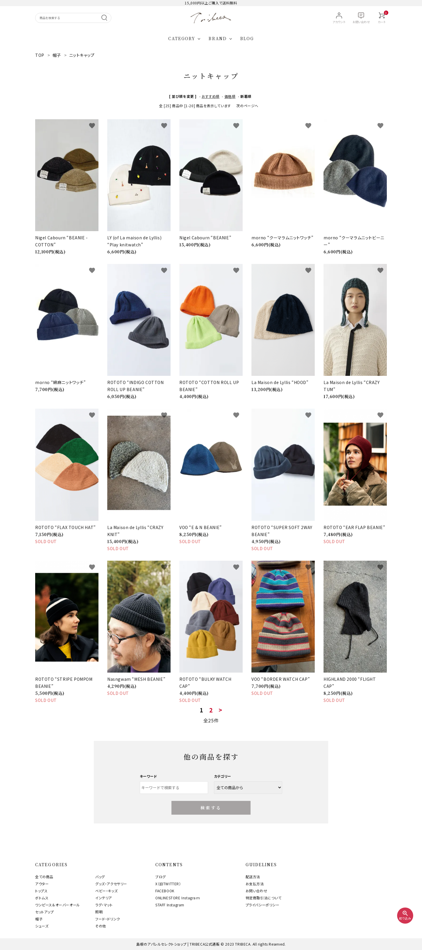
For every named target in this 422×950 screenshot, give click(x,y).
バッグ (100, 876)
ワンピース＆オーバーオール (57, 904)
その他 (100, 925)
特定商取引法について (264, 897)
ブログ (160, 876)
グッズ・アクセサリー (111, 883)
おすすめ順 (210, 96)
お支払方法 (255, 883)
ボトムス (41, 897)
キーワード (148, 776)
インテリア (103, 897)
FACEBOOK (164, 890)
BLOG (247, 38)
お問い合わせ (257, 890)
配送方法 (253, 876)
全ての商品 (44, 876)
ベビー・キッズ (106, 890)
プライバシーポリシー (263, 904)
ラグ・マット (104, 904)
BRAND (218, 38)
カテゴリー (222, 776)
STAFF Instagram (169, 904)
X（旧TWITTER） (168, 883)
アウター (42, 883)
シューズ (41, 925)
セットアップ (44, 911)
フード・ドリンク (107, 918)
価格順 (230, 96)
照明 (99, 911)
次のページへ (247, 105)
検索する (211, 808)
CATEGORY (181, 38)
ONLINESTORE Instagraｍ (177, 897)
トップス (41, 890)
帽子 (38, 918)
